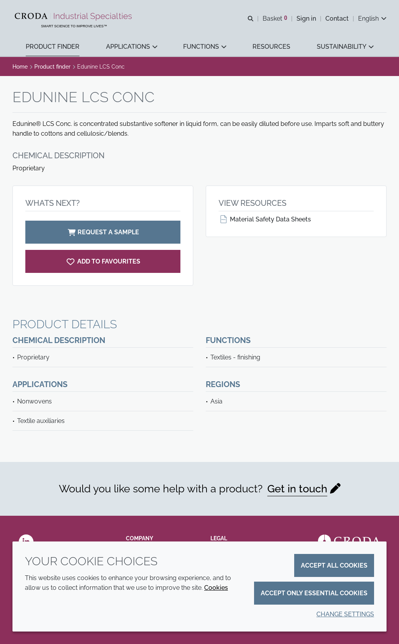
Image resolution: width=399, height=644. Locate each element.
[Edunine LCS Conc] (102, 261)
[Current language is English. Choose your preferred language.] (372, 18)
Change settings (345, 614)
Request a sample (103, 232)
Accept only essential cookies (314, 593)
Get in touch (297, 489)
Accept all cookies (334, 565)
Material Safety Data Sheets (265, 219)
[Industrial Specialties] (74, 17)
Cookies (216, 587)
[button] (52, 47)
